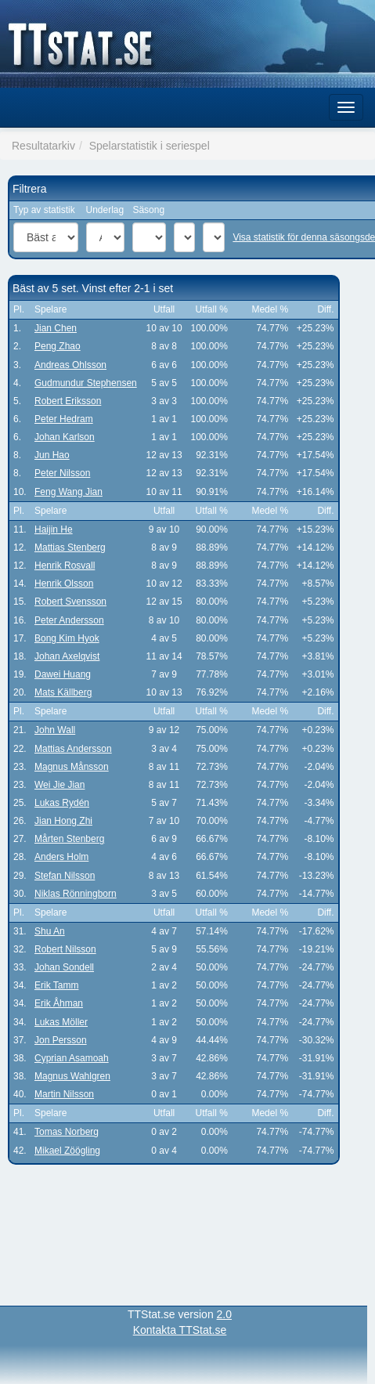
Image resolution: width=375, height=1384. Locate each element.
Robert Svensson (70, 601)
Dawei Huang (62, 674)
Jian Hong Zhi (63, 820)
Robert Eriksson (67, 401)
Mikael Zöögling (67, 1150)
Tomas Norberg (66, 1131)
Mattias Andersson (73, 748)
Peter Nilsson (62, 473)
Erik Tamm (56, 985)
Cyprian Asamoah (71, 1058)
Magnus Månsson (71, 766)
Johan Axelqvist (66, 656)
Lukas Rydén (61, 802)
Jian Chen (55, 328)
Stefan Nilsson (64, 875)
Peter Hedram (63, 419)
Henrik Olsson (63, 583)
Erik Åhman (58, 1003)
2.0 (224, 1314)
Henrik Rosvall (64, 565)
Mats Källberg (63, 692)
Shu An (49, 931)
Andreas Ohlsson (70, 365)
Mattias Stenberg (70, 547)
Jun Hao (52, 455)
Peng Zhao (57, 346)
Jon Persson (60, 1040)
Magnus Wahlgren (72, 1076)
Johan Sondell (64, 967)
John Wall (54, 730)
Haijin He (53, 529)
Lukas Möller (61, 1022)
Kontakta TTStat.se (180, 1330)
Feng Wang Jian (68, 491)
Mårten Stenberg (69, 838)
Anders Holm (61, 856)
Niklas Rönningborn (75, 893)
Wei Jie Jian (59, 784)
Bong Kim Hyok (66, 638)
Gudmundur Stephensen (85, 383)
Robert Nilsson (65, 949)
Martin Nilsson (64, 1094)
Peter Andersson (69, 620)
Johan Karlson (64, 437)
